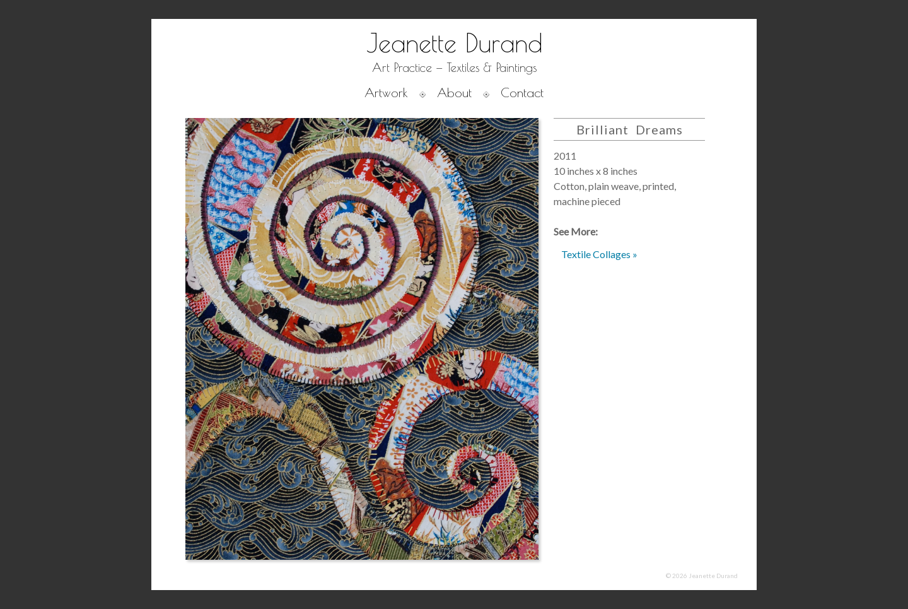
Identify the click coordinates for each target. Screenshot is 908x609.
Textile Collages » (599, 254)
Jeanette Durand (454, 42)
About (454, 92)
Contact (522, 92)
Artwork (386, 92)
